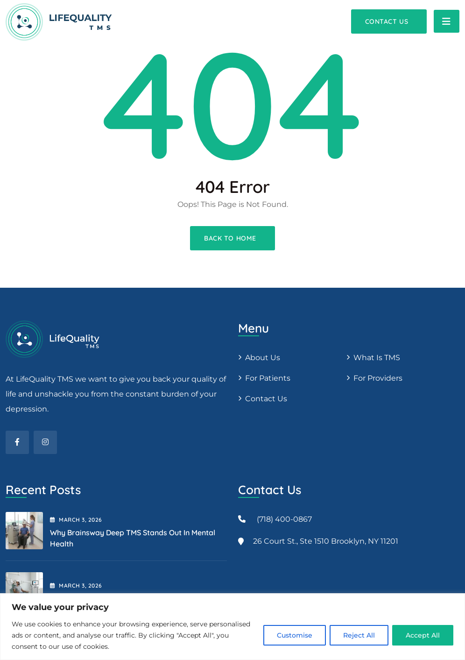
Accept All (423, 635)
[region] (232, 626)
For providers (377, 378)
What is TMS (376, 357)
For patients (267, 378)
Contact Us (266, 398)
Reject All (359, 635)
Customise (294, 635)
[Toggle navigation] (446, 21)
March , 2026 (76, 519)
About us (262, 357)
